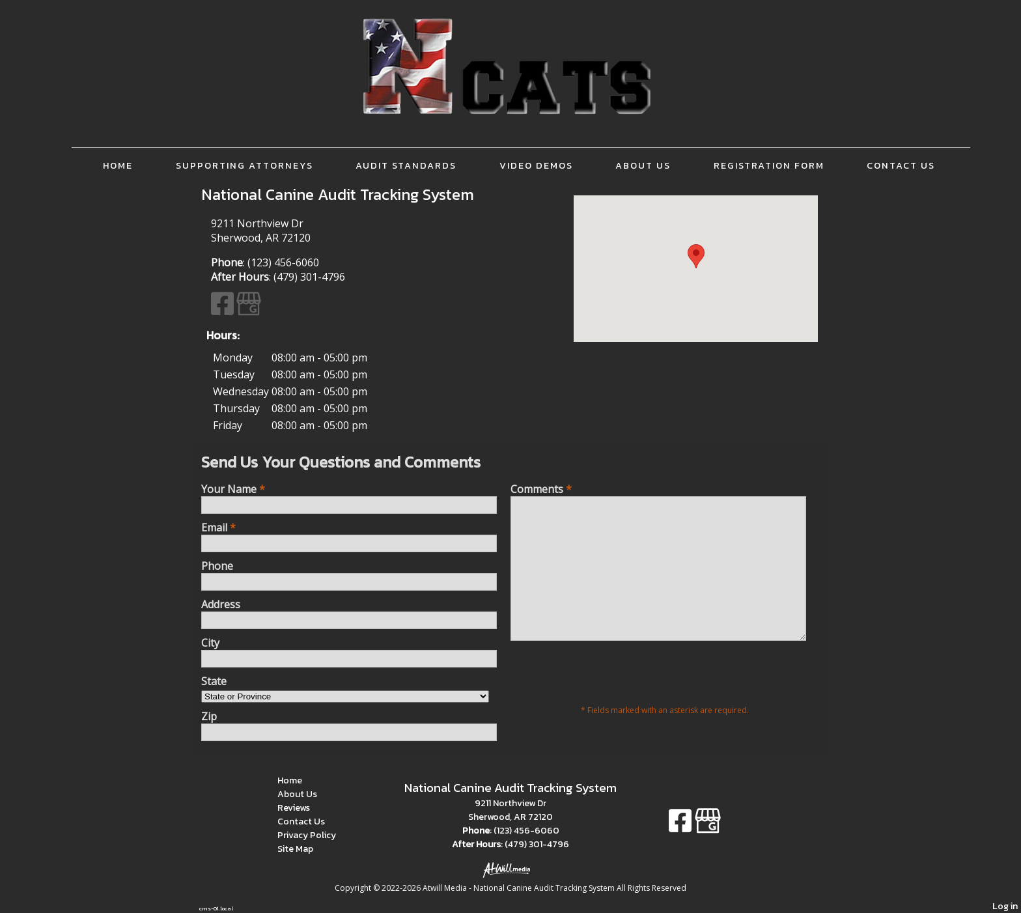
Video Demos (536, 165)
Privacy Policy (316, 835)
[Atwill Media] (510, 869)
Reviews (303, 808)
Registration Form (769, 165)
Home (118, 165)
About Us (643, 165)
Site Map (305, 849)
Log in (1005, 906)
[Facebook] (223, 309)
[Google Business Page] (248, 309)
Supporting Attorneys (244, 165)
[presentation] (609, 700)
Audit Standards (406, 165)
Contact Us (901, 165)
